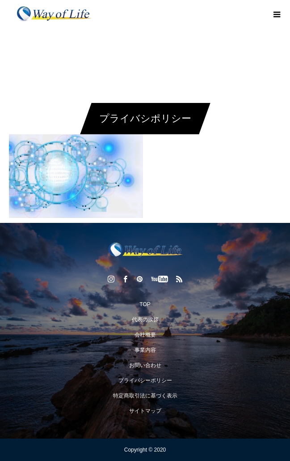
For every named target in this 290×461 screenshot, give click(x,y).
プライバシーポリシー (145, 380)
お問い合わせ (145, 365)
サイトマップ (145, 411)
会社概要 (145, 335)
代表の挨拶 (145, 319)
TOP (144, 304)
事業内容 (145, 350)
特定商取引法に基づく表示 (145, 396)
